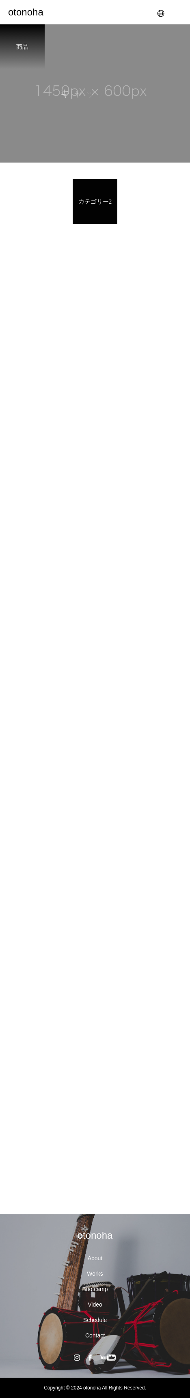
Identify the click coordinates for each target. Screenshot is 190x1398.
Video (95, 1304)
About (95, 1258)
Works (95, 1273)
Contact (95, 1335)
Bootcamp (95, 1289)
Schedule (95, 1320)
